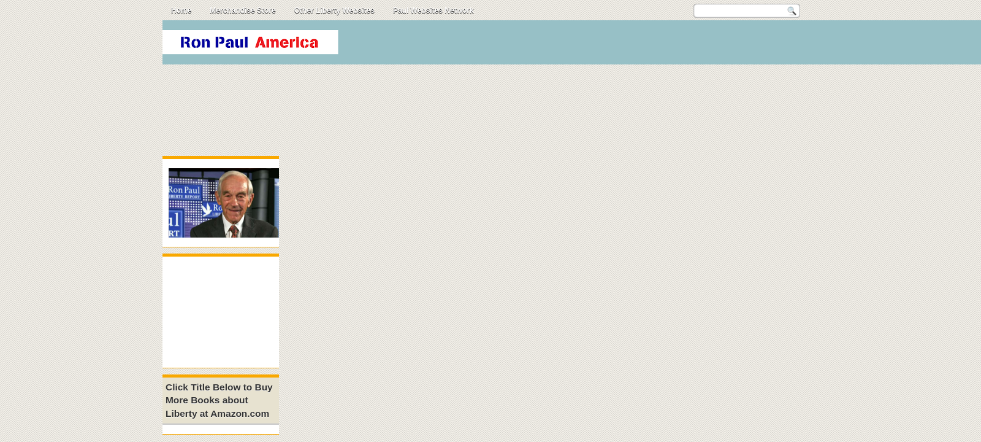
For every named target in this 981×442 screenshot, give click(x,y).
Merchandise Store (242, 10)
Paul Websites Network (433, 10)
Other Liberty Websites (334, 10)
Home (181, 10)
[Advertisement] (510, 73)
